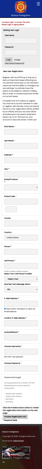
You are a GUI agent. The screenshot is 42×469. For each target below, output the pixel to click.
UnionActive (18, 441)
